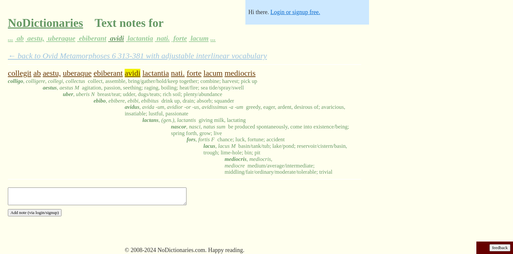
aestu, (35, 38)
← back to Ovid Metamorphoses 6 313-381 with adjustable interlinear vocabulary (137, 55)
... (10, 38)
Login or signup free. (295, 12)
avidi (116, 38)
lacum (199, 38)
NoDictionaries (45, 22)
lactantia (139, 38)
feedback (500, 247)
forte (179, 38)
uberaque (60, 38)
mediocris (240, 73)
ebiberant (91, 38)
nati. (162, 38)
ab (19, 38)
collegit (19, 73)
